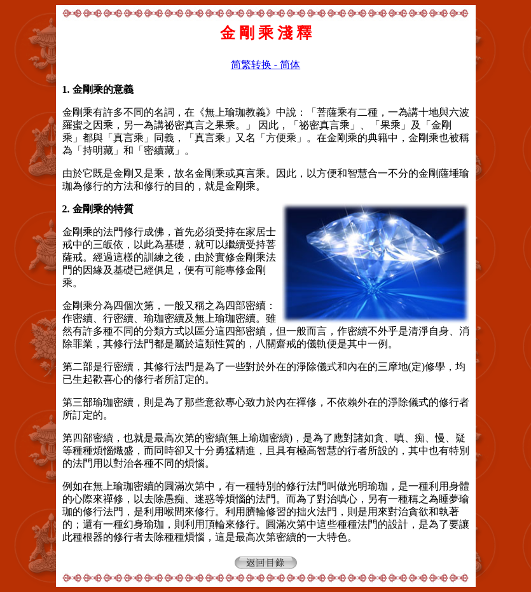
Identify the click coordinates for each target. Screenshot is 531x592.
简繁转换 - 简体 (265, 64)
